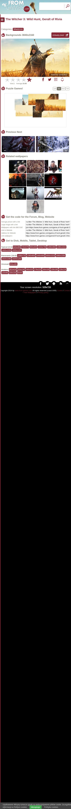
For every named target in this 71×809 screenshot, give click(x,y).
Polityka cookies (51, 807)
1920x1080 (6, 259)
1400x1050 (6, 250)
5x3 (63, 89)
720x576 (25, 247)
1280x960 (51, 247)
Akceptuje (35, 807)
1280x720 (21, 255)
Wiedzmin (18, 29)
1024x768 (42, 247)
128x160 (54, 269)
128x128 (62, 269)
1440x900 (40, 255)
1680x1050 (60, 255)
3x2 (59, 89)
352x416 (13, 269)
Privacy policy (43, 293)
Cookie (59, 291)
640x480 (16, 247)
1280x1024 (61, 247)
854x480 (13, 264)
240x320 (29, 269)
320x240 (21, 269)
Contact (67, 291)
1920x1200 (16, 259)
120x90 (5, 273)
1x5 (55, 89)
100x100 (12, 273)
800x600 (33, 247)
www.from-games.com (23, 291)
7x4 (67, 89)
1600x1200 (16, 250)
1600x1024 (50, 255)
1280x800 (31, 255)
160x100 (46, 269)
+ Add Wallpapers (29, 293)
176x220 (37, 269)
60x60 (19, 273)
